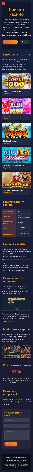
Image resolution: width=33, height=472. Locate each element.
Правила (8, 457)
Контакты (24, 461)
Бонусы (25, 42)
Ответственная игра (12, 461)
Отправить (11, 444)
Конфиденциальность (20, 457)
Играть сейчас (10, 42)
